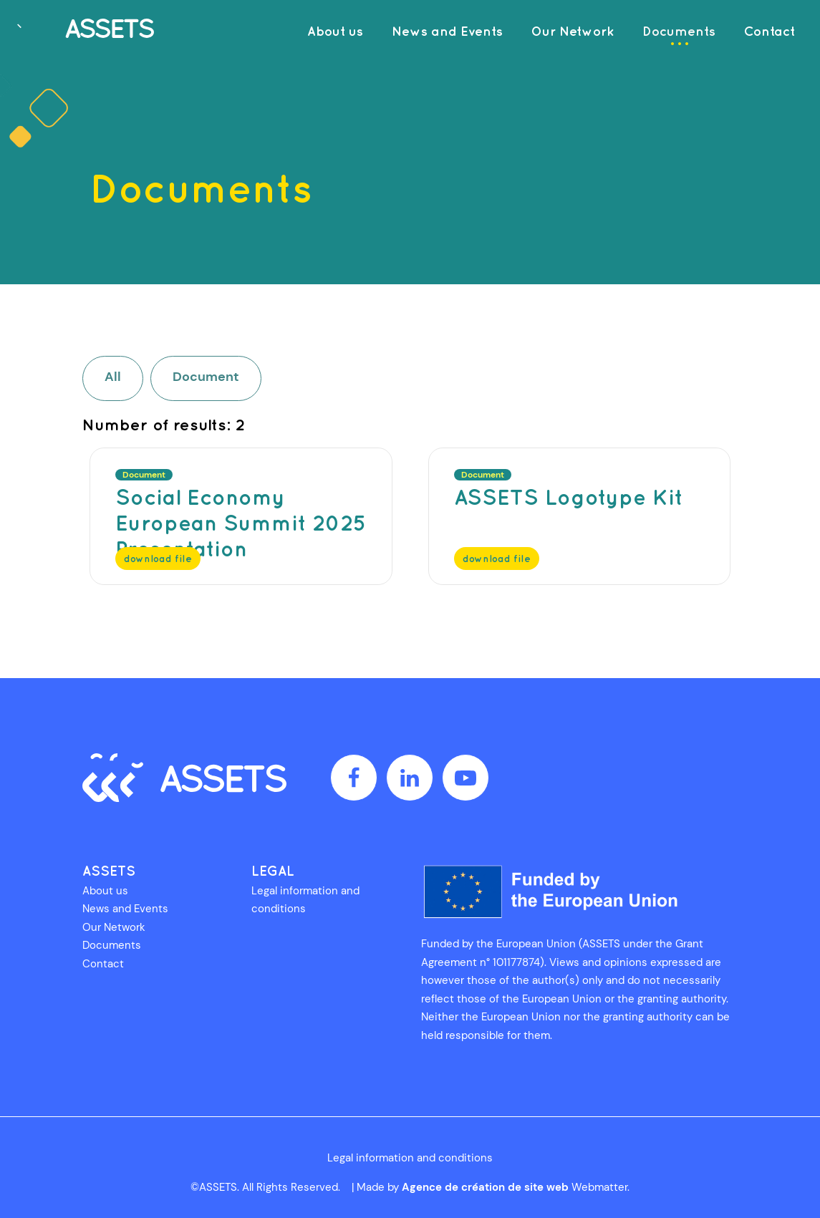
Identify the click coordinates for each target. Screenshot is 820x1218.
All (113, 376)
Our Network (113, 927)
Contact (103, 964)
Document (206, 376)
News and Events (125, 909)
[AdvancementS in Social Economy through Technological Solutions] (82, 30)
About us (105, 891)
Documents (111, 945)
